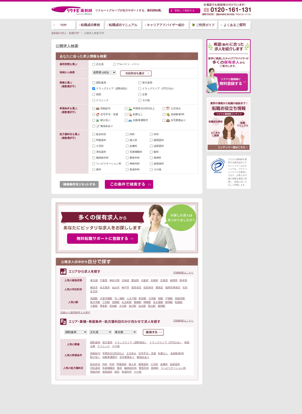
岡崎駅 (147, 302)
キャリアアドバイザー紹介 (166, 25)
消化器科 (101, 151)
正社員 (98, 64)
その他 (146, 100)
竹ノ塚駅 (120, 298)
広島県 (164, 280)
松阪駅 (178, 302)
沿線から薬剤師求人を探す (75, 312)
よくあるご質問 (235, 25)
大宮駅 (152, 298)
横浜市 (94, 287)
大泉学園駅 (106, 298)
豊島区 (159, 287)
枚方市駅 (95, 302)
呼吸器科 (101, 140)
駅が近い (103, 120)
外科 (156, 134)
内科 (132, 134)
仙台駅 (142, 306)
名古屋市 (105, 287)
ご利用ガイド (205, 25)
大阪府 (144, 280)
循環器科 (159, 140)
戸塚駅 (169, 298)
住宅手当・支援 (107, 114)
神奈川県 (114, 280)
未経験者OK (175, 114)
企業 (144, 94)
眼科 (156, 151)
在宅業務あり (176, 120)
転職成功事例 (90, 25)
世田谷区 (136, 287)
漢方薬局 (147, 82)
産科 (98, 169)
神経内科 (135, 163)
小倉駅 (94, 306)
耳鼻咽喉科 (136, 151)
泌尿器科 (159, 146)
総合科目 (101, 134)
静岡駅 (169, 302)
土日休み (173, 108)
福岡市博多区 (172, 287)
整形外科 (135, 157)
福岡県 (173, 280)
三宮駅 (106, 302)
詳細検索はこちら (183, 272)
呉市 (184, 287)
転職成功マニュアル (123, 25)
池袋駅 (94, 298)
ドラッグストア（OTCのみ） (158, 88)
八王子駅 (132, 298)
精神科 (157, 157)
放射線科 (159, 163)
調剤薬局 (101, 82)
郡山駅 (152, 306)
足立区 (94, 291)
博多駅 (103, 306)
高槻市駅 (180, 298)
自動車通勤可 (138, 120)
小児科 (100, 146)
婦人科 (133, 140)
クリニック (102, 100)
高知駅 (113, 306)
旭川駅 (132, 306)
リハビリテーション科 (108, 163)
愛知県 (135, 280)
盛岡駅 (161, 306)
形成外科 (135, 169)
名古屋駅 (158, 302)
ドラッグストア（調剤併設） (112, 88)
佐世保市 (148, 287)
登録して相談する (184, 10)
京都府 (154, 280)
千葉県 (103, 280)
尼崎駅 (116, 302)
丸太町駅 (127, 302)
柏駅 (160, 298)
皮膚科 (133, 146)
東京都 (94, 280)
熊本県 (183, 280)
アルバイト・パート (126, 64)
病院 (98, 94)
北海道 (125, 280)
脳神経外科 (102, 157)
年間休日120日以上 (142, 108)
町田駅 (142, 298)
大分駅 (123, 306)
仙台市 (116, 287)
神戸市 (125, 287)
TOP (63, 25)
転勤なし (136, 114)
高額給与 (103, 108)
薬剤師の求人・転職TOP (65, 33)
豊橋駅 (137, 302)
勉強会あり (104, 126)
